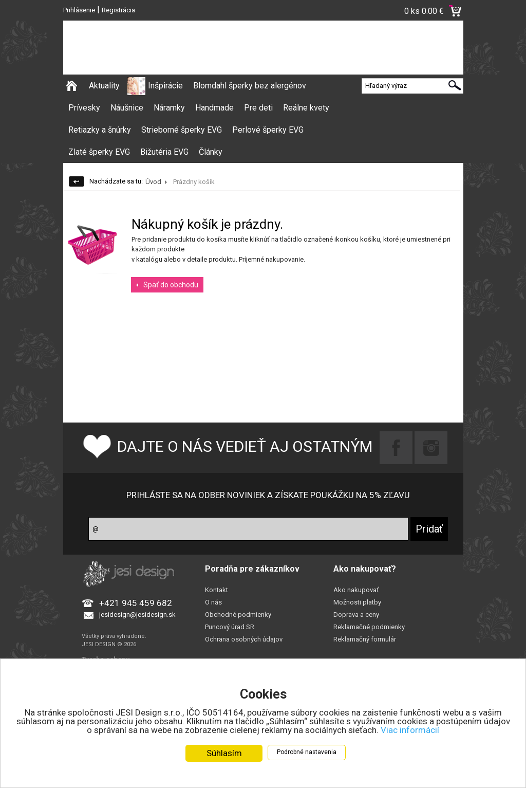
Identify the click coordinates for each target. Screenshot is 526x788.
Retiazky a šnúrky (99, 130)
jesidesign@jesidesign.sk (137, 614)
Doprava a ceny (356, 614)
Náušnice (126, 108)
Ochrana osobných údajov (244, 639)
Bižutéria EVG (164, 152)
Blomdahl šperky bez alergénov (249, 85)
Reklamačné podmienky (369, 627)
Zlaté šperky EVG (99, 152)
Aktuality (104, 85)
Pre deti (258, 108)
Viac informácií (410, 730)
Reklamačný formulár (364, 639)
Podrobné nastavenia (306, 752)
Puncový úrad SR (229, 627)
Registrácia (118, 10)
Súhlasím (224, 753)
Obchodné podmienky (238, 614)
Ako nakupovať (356, 590)
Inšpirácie (165, 85)
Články (210, 152)
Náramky (169, 108)
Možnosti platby (357, 602)
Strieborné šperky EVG (181, 130)
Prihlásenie (79, 10)
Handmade (214, 108)
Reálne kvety (306, 108)
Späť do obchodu (170, 285)
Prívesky (84, 108)
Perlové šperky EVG (268, 130)
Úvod (153, 182)
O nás (213, 602)
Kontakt (216, 590)
